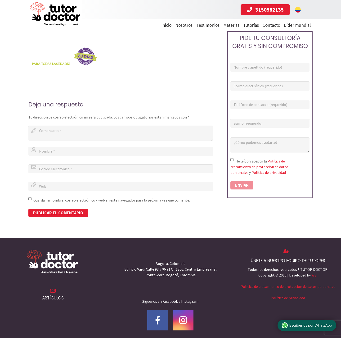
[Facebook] (157, 320)
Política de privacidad (268, 172)
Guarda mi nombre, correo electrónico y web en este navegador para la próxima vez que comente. (111, 200)
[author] (120, 151)
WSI (314, 275)
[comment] (120, 133)
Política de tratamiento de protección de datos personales (259, 167)
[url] (120, 186)
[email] (120, 168)
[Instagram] (183, 320)
